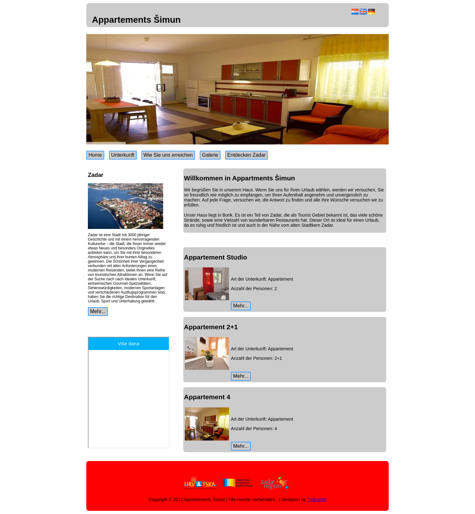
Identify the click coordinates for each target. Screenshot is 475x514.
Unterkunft (122, 155)
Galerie (210, 155)
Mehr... (98, 311)
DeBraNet (316, 499)
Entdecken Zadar (246, 155)
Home (95, 155)
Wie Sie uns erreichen (168, 155)
